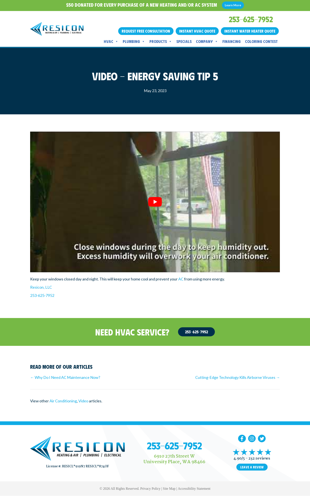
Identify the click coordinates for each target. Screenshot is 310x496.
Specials (184, 41)
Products (160, 41)
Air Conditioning (63, 400)
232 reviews (259, 458)
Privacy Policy (150, 488)
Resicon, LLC (41, 287)
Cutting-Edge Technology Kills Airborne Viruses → (237, 377)
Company (207, 41)
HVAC (111, 41)
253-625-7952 (42, 295)
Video (83, 400)
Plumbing (134, 41)
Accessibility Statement (194, 488)
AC (180, 279)
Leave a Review (252, 467)
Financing (231, 41)
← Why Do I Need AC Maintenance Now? (65, 377)
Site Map (169, 488)
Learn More (233, 5)
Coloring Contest (261, 41)
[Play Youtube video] (155, 202)
